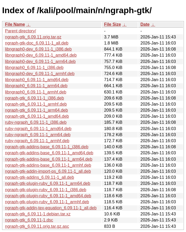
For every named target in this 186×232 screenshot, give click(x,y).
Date (145, 24)
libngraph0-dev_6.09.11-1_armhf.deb (39, 73)
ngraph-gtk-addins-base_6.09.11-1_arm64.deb (48, 159)
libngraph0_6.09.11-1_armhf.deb (35, 92)
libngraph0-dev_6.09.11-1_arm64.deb (40, 61)
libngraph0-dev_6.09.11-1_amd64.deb (41, 55)
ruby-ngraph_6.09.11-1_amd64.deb (38, 128)
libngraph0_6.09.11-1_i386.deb (34, 67)
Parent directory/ (20, 31)
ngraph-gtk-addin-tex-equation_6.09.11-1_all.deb (51, 208)
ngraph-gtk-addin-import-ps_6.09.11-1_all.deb (48, 171)
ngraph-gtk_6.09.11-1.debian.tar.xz (37, 214)
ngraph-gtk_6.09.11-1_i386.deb (34, 98)
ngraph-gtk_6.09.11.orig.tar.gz (33, 37)
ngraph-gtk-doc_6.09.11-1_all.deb (36, 43)
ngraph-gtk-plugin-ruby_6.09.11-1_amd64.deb (48, 196)
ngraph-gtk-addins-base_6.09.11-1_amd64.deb (49, 153)
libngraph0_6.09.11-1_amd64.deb (36, 79)
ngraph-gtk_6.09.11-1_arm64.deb (36, 110)
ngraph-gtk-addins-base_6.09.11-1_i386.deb (46, 147)
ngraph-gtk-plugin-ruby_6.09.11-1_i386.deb (45, 189)
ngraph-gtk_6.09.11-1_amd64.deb (37, 116)
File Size (112, 24)
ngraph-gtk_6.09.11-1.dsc (29, 220)
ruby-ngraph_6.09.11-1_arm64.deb (37, 134)
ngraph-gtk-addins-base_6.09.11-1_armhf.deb (48, 165)
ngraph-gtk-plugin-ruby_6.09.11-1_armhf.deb (47, 202)
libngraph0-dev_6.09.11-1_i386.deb (38, 49)
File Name (15, 24)
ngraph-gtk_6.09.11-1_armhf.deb (36, 104)
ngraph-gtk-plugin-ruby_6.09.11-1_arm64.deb (47, 183)
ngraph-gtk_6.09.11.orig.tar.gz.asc (37, 226)
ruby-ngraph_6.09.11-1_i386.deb (35, 122)
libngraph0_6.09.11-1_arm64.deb (36, 85)
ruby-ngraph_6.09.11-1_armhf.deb (37, 141)
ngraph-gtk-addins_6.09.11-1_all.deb (39, 177)
